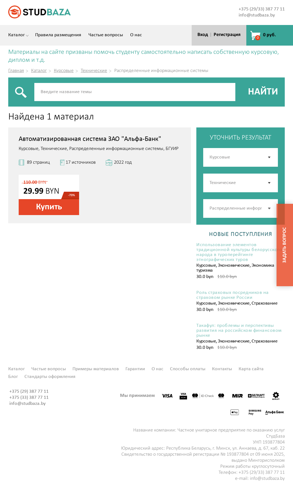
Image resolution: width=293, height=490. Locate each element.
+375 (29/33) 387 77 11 (262, 9)
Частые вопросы (105, 35)
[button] (269, 208)
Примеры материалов (95, 369)
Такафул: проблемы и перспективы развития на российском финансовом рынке (239, 330)
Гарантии (135, 369)
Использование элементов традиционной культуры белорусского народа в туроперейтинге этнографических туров (239, 252)
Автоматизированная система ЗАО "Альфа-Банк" (90, 139)
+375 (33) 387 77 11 (29, 397)
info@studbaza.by (257, 15)
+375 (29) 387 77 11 (29, 391)
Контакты (222, 369)
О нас (136, 35)
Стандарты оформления (50, 376)
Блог (13, 376)
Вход (202, 34)
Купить (49, 207)
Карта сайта (251, 369)
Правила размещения (58, 35)
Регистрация (227, 34)
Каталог (16, 35)
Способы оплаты (187, 369)
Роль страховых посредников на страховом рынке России (232, 295)
